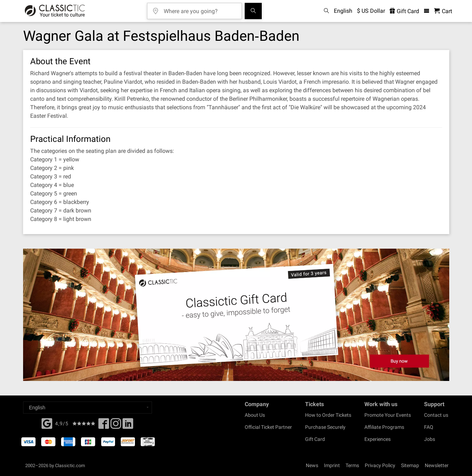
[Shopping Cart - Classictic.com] (443, 11)
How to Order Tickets (328, 415)
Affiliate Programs (384, 427)
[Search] (253, 11)
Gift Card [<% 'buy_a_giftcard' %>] (404, 11)
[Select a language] (87, 408)
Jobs (429, 439)
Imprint (332, 465)
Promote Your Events (387, 415)
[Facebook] (47, 422)
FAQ (428, 427)
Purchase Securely (325, 427)
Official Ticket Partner (268, 427)
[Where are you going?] (199, 8)
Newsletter (437, 465)
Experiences (377, 439)
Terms (352, 465)
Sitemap (410, 465)
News (312, 465)
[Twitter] (115, 425)
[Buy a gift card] (236, 315)
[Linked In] (128, 425)
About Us (255, 415)
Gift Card (315, 439)
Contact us (436, 415)
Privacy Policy (380, 465)
